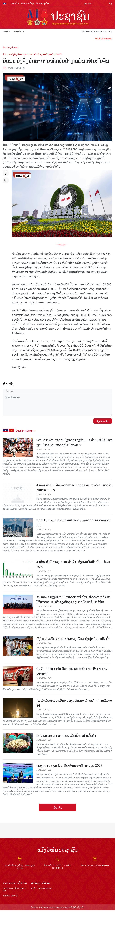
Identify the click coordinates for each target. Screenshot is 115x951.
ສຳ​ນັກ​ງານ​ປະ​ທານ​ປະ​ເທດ (41, 888)
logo (57, 17)
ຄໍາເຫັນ (9, 384)
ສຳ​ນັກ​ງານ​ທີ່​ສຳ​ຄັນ (40, 883)
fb (5, 173)
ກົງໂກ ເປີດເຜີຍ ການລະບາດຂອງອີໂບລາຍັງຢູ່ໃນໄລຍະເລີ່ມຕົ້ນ (73, 638)
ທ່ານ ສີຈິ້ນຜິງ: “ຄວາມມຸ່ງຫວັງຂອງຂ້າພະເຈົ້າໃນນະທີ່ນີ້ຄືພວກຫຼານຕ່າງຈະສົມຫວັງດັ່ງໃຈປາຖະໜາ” (74, 443)
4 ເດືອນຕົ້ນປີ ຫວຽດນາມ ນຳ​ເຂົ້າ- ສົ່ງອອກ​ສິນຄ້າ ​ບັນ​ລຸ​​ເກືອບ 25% (73, 564)
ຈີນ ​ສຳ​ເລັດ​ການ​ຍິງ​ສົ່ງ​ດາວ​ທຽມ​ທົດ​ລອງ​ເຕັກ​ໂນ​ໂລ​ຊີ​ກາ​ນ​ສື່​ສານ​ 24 (74, 703)
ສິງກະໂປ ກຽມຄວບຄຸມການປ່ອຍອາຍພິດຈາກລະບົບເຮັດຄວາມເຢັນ (74, 523)
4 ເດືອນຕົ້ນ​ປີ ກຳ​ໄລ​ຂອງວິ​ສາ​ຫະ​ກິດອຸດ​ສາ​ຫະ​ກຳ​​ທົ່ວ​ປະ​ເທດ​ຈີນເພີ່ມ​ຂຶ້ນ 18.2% (74, 488)
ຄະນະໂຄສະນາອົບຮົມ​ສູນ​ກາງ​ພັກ (14, 889)
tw (5, 180)
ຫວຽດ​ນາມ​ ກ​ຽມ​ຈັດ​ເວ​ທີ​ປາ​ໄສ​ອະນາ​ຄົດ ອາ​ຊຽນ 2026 (69, 765)
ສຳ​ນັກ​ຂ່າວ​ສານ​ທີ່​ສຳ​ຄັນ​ (15, 883)
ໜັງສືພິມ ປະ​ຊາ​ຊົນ (10, 895)
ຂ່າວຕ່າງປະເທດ (11, 47)
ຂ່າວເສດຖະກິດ (42, 3)
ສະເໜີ (7, 31)
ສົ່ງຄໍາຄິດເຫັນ (102, 421)
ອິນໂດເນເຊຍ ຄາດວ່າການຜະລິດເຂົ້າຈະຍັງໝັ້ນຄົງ (66, 735)
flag (4, 3)
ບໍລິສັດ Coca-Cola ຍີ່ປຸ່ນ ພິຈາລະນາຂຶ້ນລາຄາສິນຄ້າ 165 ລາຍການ (71, 671)
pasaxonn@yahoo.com (98, 865)
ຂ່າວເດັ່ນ (15, 3)
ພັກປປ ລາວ (19, 31)
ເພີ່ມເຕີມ (57, 807)
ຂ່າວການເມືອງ (27, 3)
